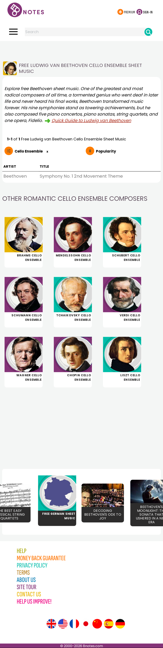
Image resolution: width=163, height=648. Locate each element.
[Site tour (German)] (120, 623)
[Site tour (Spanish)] (108, 623)
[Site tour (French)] (74, 623)
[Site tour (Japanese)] (85, 623)
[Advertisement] (81, 49)
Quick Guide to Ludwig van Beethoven (91, 120)
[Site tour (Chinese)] (97, 623)
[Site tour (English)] (51, 623)
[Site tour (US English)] (63, 623)
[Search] (148, 32)
